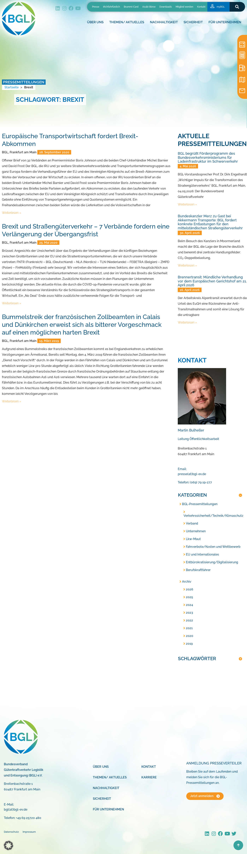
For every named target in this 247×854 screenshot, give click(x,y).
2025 (189, 597)
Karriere (149, 777)
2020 (189, 636)
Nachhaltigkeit (165, 22)
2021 (189, 628)
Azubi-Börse (149, 6)
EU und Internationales (202, 554)
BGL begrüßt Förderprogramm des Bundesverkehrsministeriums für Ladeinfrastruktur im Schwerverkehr (208, 157)
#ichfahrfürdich (111, 6)
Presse (95, 6)
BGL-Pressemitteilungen (199, 504)
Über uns (96, 22)
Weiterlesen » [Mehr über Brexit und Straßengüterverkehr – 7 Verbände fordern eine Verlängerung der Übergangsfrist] (11, 303)
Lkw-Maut (193, 539)
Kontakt (201, 6)
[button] (237, 6)
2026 (189, 589)
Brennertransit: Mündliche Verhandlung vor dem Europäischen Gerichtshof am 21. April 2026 (212, 281)
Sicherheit (194, 22)
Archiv (186, 581)
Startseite (11, 87)
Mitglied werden (184, 6)
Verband (192, 523)
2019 (189, 643)
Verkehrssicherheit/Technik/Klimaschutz (213, 516)
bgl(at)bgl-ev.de (15, 809)
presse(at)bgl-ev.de (192, 474)
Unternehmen (196, 531)
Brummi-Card (131, 6)
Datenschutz (11, 831)
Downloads (165, 6)
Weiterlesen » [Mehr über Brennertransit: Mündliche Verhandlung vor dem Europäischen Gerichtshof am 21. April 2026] (187, 322)
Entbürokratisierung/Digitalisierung (212, 562)
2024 (189, 605)
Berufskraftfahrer (198, 570)
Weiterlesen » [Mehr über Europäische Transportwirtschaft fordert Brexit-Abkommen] (11, 213)
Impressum (29, 831)
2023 (189, 612)
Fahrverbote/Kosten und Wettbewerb (213, 547)
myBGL (221, 6)
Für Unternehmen (226, 22)
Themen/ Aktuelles (127, 22)
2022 (189, 620)
